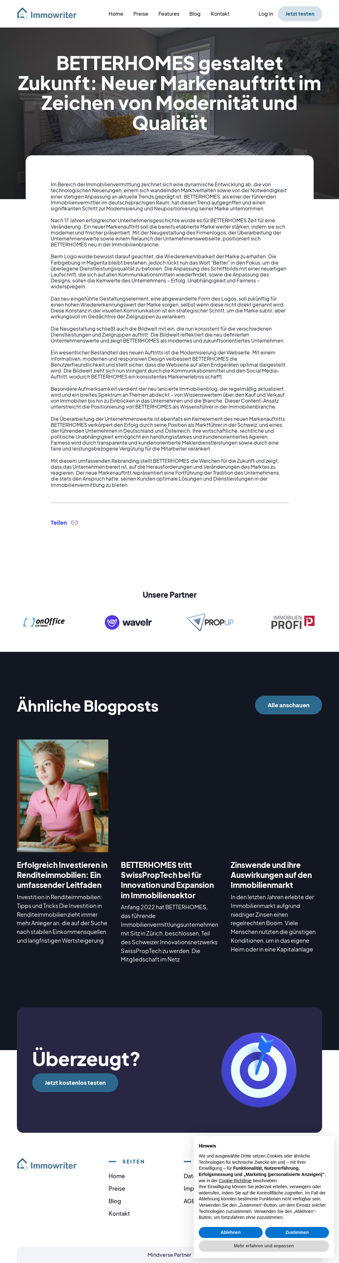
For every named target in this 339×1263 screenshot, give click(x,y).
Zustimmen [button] (297, 1232)
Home (116, 13)
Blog (195, 13)
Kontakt (220, 13)
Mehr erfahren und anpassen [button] (264, 1245)
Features (168, 13)
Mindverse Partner (169, 1254)
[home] (51, 13)
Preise (140, 13)
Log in (266, 13)
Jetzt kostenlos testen (75, 1082)
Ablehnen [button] (231, 1232)
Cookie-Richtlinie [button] (235, 1180)
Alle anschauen (289, 705)
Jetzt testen (300, 13)
